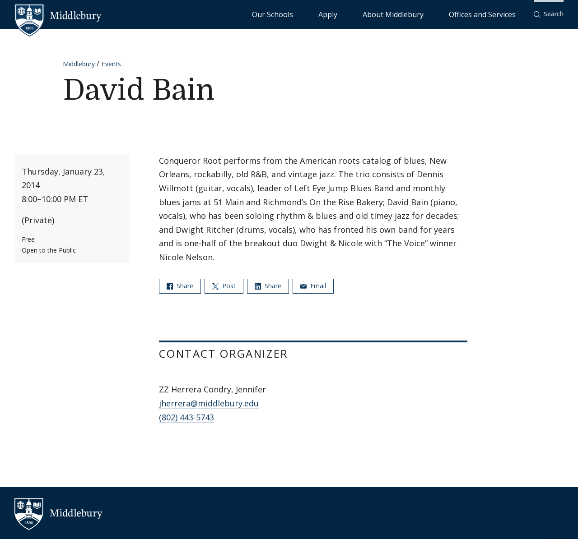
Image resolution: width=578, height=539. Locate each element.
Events (111, 64)
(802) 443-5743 (186, 417)
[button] (549, 14)
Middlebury (79, 64)
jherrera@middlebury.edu (209, 403)
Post (224, 285)
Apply (382, 13)
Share (180, 285)
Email (313, 285)
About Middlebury (427, 13)
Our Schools (346, 13)
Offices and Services (493, 13)
